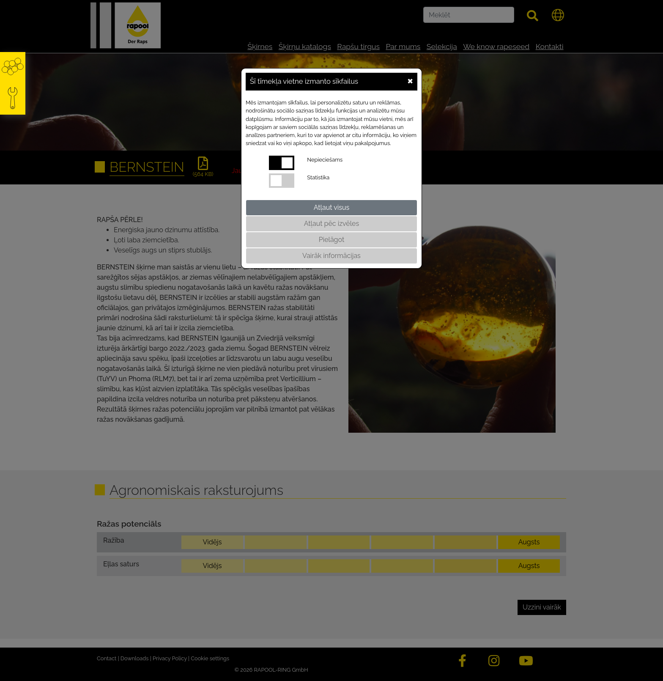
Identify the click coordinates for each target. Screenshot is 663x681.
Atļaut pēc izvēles (331, 224)
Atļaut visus (331, 207)
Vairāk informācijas (331, 256)
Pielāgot (332, 240)
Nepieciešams (324, 160)
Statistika (318, 177)
